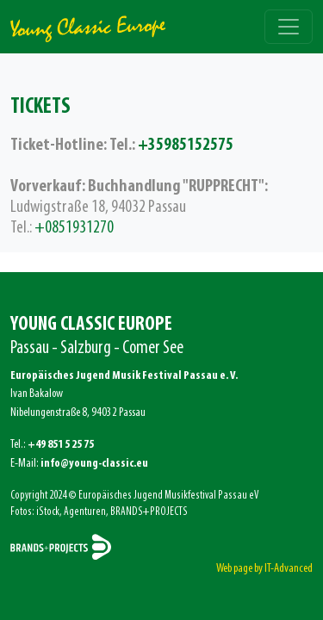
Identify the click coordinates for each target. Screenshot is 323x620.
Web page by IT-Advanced (264, 568)
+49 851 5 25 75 (61, 444)
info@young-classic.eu (94, 463)
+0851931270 (74, 228)
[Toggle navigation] (288, 26)
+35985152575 (185, 145)
